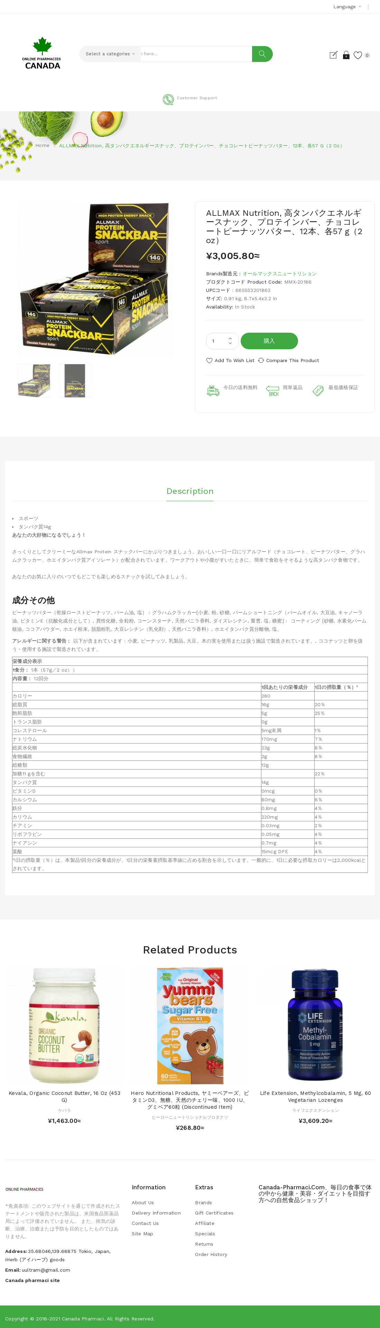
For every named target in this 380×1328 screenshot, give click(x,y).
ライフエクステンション (315, 1107)
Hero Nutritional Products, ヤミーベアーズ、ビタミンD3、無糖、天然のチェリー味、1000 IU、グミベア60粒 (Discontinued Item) (190, 1097)
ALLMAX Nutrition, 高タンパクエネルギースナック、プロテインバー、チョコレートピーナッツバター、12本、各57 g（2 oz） (202, 145)
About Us (143, 1199)
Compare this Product (299, 360)
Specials (205, 1231)
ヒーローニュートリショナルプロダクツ (190, 1114)
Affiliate (204, 1220)
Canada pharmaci (83, 1316)
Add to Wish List (234, 360)
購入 (269, 341)
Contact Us (145, 1220)
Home (42, 145)
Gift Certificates (214, 1210)
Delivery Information (156, 1210)
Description (190, 486)
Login (339, 55)
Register (327, 55)
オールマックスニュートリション (280, 273)
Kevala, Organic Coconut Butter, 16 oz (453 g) (64, 1093)
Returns (204, 1241)
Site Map (142, 1231)
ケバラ (64, 1107)
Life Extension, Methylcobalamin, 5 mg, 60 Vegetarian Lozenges (315, 1093)
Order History (211, 1251)
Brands (203, 1199)
